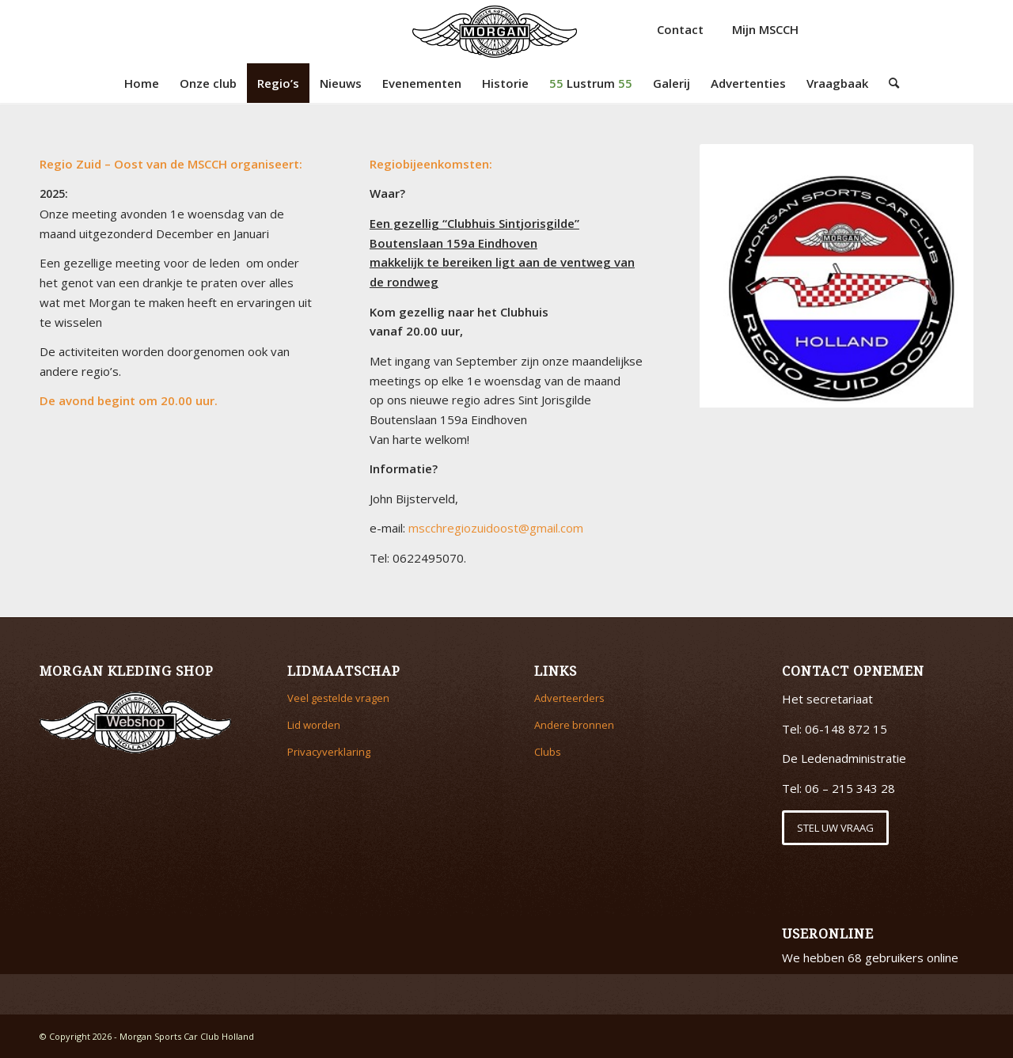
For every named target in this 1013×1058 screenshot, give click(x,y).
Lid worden (313, 725)
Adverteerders (569, 698)
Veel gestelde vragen (338, 698)
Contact (680, 29)
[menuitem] (141, 83)
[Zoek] (888, 83)
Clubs (547, 752)
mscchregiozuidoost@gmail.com (495, 528)
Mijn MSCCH (765, 29)
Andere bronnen (574, 725)
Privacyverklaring (328, 752)
